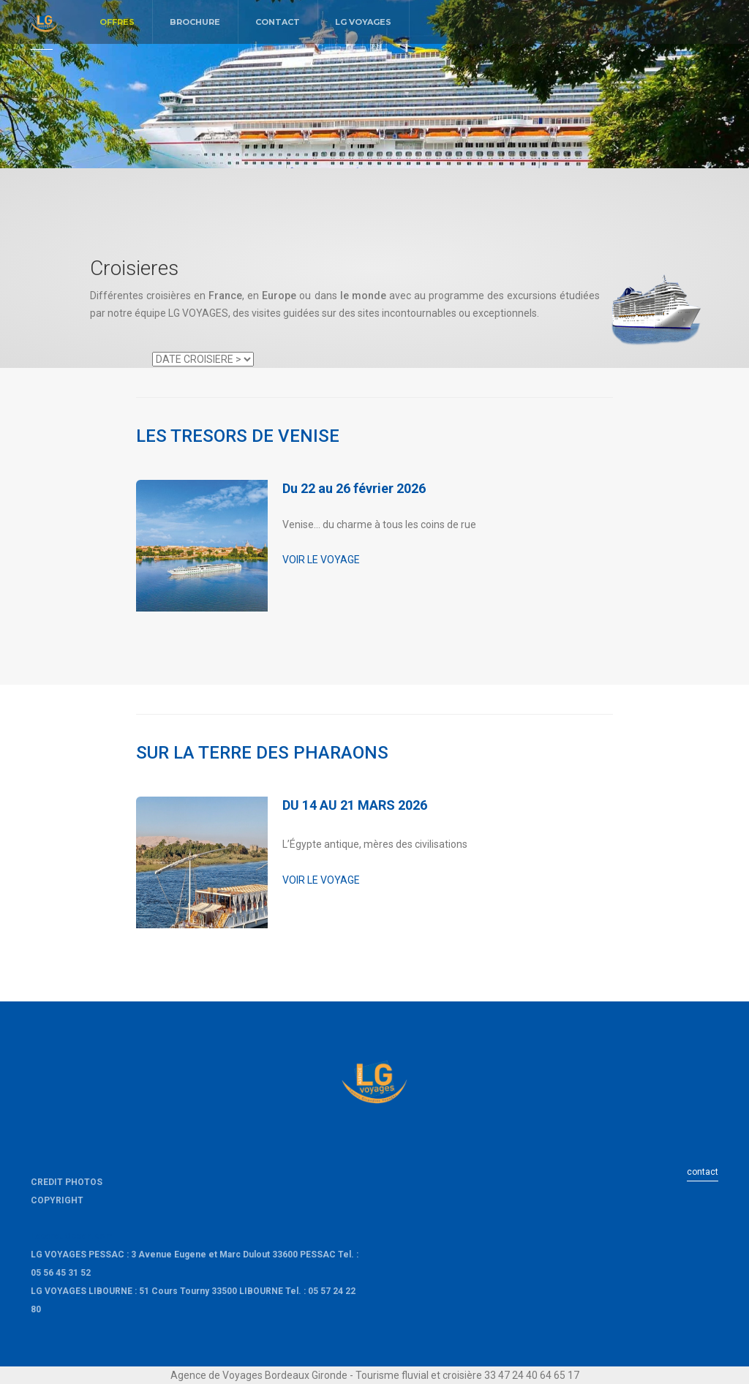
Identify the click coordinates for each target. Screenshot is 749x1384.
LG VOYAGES (363, 22)
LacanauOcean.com (72, 1236)
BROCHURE (195, 22)
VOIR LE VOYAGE (321, 559)
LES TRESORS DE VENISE (237, 436)
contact (702, 1171)
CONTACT (277, 22)
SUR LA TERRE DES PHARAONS (262, 752)
